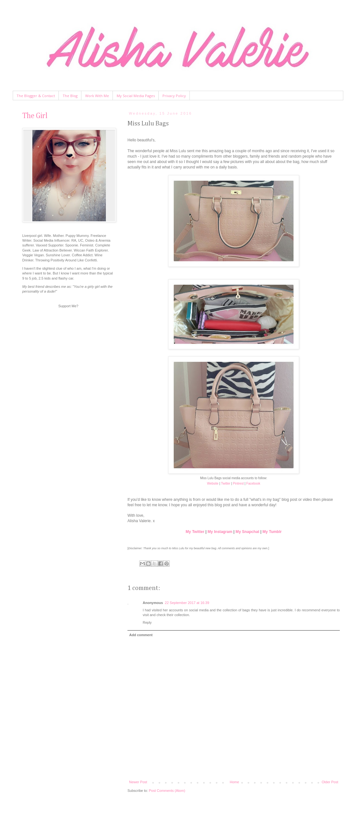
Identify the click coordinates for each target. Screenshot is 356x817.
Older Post (330, 782)
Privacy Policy (174, 95)
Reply (147, 622)
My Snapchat (247, 531)
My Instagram (220, 531)
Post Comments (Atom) (167, 790)
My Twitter (195, 531)
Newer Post (138, 782)
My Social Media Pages (136, 95)
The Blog (70, 95)
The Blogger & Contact (36, 95)
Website (212, 483)
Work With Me (97, 95)
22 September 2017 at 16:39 (187, 603)
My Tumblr (272, 531)
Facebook (253, 483)
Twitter (225, 483)
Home (234, 782)
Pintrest (238, 483)
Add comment (141, 635)
